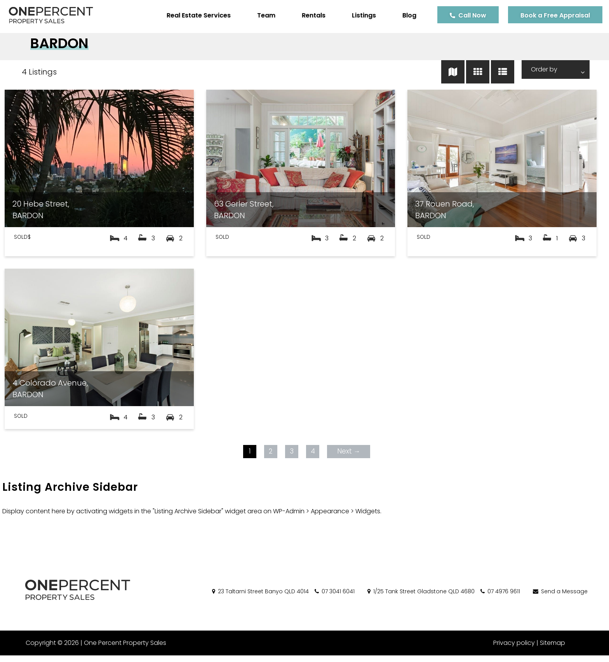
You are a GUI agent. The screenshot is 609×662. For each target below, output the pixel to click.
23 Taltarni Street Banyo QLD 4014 (260, 597)
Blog (404, 15)
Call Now (466, 15)
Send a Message (560, 597)
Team (260, 15)
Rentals (308, 15)
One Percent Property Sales (123, 649)
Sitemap (552, 649)
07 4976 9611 (499, 597)
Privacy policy (514, 649)
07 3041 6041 (334, 597)
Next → (347, 457)
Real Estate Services (193, 15)
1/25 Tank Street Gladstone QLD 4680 (420, 597)
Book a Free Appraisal (549, 15)
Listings (358, 15)
